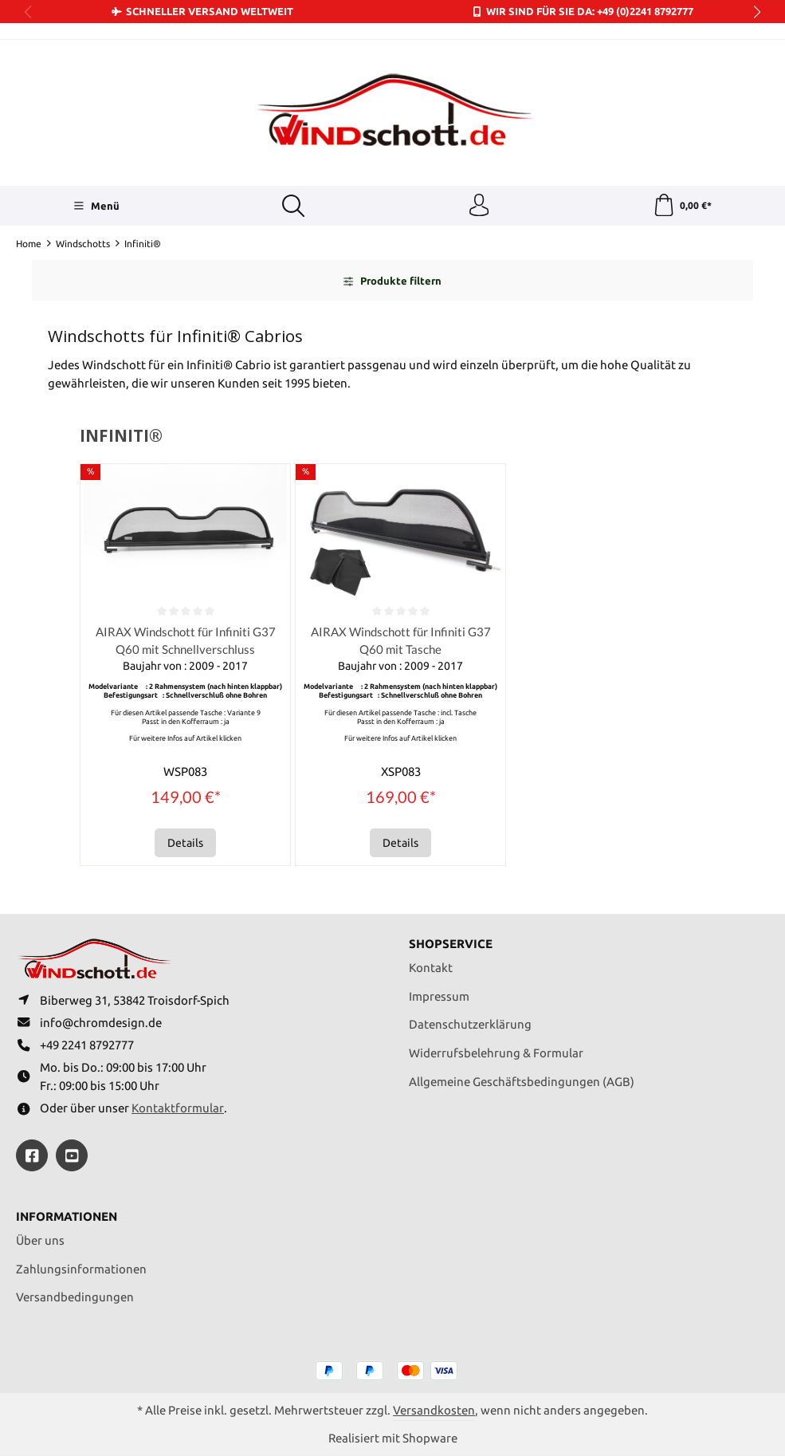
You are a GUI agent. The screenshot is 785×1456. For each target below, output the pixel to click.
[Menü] (96, 206)
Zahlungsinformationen (81, 1268)
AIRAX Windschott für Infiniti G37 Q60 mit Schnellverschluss (185, 642)
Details (185, 846)
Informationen (66, 1216)
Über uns (40, 1239)
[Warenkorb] (682, 206)
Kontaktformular (177, 1107)
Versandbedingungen (75, 1296)
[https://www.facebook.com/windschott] (32, 1155)
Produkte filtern (392, 282)
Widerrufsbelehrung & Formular (496, 1049)
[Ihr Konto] (478, 206)
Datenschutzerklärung (470, 1020)
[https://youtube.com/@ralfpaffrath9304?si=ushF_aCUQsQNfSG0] (72, 1155)
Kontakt (431, 963)
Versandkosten (434, 1409)
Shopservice (451, 940)
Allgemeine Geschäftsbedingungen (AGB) (521, 1077)
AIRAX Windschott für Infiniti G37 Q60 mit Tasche (400, 642)
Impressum (439, 991)
